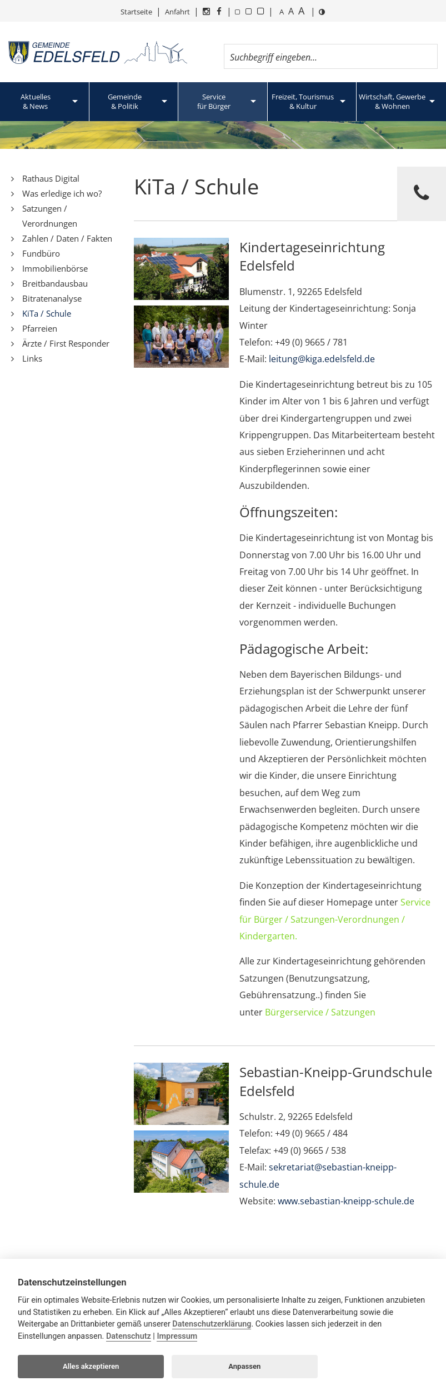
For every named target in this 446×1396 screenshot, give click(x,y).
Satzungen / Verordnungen (49, 216)
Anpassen (244, 1366)
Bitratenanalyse (52, 298)
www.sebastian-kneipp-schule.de (346, 1201)
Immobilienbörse (55, 268)
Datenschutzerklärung (211, 1324)
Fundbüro (41, 253)
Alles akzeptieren (91, 1366)
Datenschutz (128, 1336)
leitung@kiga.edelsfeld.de (322, 359)
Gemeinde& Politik (125, 101)
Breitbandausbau (55, 283)
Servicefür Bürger (213, 101)
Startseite (136, 12)
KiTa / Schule (46, 313)
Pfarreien (39, 328)
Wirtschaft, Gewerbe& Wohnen (392, 101)
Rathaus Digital (50, 178)
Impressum (177, 1336)
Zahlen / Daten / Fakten (67, 238)
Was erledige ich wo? (62, 193)
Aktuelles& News (36, 101)
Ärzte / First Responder (65, 343)
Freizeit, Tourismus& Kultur (303, 101)
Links (32, 358)
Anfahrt (177, 12)
